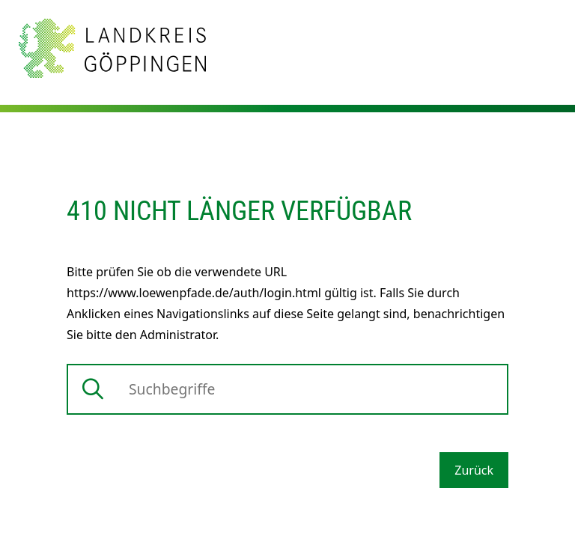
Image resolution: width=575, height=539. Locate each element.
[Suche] (287, 389)
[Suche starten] (93, 389)
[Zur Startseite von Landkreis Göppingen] (112, 47)
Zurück (473, 470)
